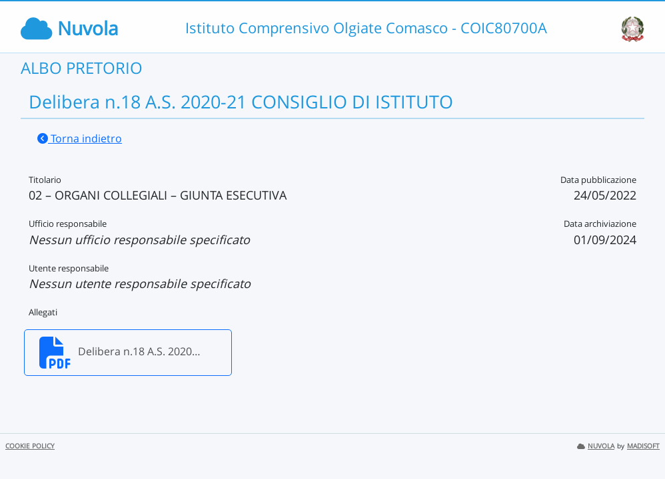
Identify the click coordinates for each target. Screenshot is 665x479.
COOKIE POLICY (30, 446)
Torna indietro (79, 138)
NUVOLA (595, 446)
